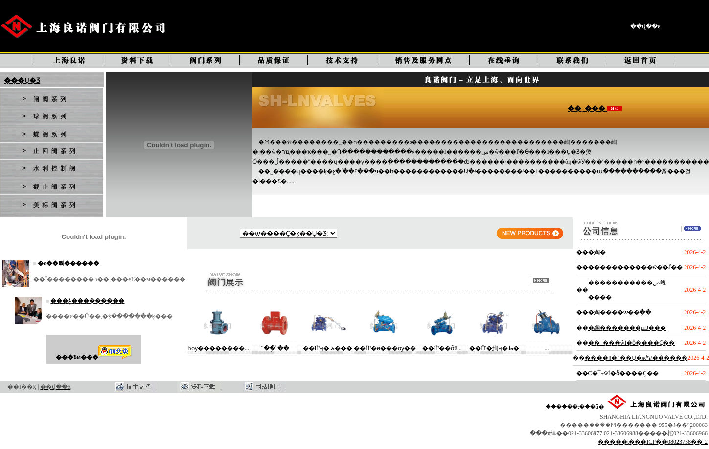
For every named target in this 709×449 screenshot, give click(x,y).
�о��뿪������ (68, 263)
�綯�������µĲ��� (627, 327)
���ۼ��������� (87, 300)
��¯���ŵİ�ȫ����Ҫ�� (631, 342)
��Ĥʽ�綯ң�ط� (494, 348)
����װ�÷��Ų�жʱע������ (636, 357)
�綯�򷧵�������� (597, 252)
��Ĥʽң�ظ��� (328, 348)
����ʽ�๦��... (547, 348)
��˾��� (587, 108)
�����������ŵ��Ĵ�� (635, 267)
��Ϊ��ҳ (21, 386)
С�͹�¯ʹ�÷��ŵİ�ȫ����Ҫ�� (623, 373)
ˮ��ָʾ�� (275, 348)
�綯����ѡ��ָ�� (619, 312)
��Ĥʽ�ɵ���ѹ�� (385, 348)
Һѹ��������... (218, 348)
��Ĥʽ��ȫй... (442, 348)
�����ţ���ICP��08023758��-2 (653, 441)
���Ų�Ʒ (22, 80)
